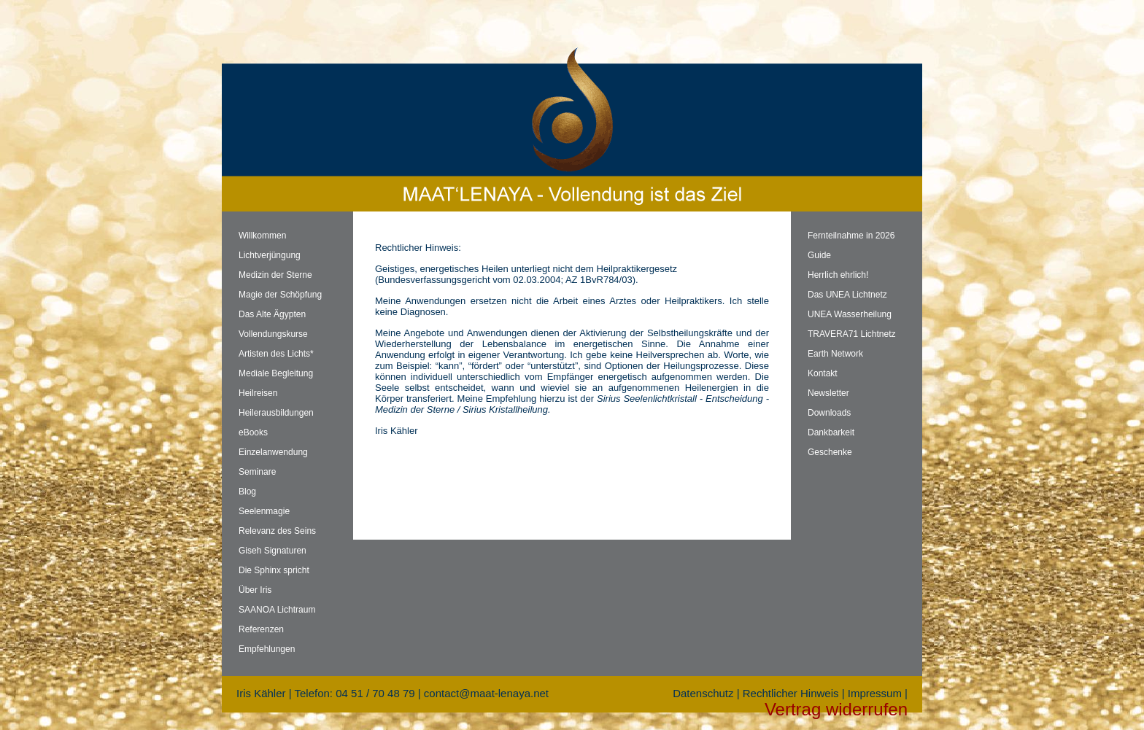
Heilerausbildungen (276, 413)
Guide (819, 255)
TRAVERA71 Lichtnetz (852, 334)
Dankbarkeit (831, 432)
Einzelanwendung (273, 452)
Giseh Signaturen (272, 550)
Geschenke (830, 452)
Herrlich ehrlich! (838, 275)
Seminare (257, 472)
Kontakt (823, 373)
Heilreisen (258, 393)
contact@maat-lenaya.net (486, 693)
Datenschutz (703, 693)
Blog (247, 491)
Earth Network (835, 354)
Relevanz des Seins (277, 531)
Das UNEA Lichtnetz (847, 295)
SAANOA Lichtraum (277, 610)
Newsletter (828, 393)
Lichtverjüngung (270, 255)
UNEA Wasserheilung (850, 314)
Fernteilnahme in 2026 (851, 235)
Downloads (829, 413)
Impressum (875, 693)
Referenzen (261, 629)
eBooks (253, 432)
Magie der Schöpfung (280, 295)
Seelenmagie (264, 511)
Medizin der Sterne (275, 275)
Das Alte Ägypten (272, 314)
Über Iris (255, 590)
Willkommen (262, 235)
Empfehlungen (267, 649)
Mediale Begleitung (276, 373)
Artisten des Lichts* (276, 354)
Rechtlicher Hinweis (791, 693)
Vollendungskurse (273, 334)
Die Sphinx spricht (274, 570)
